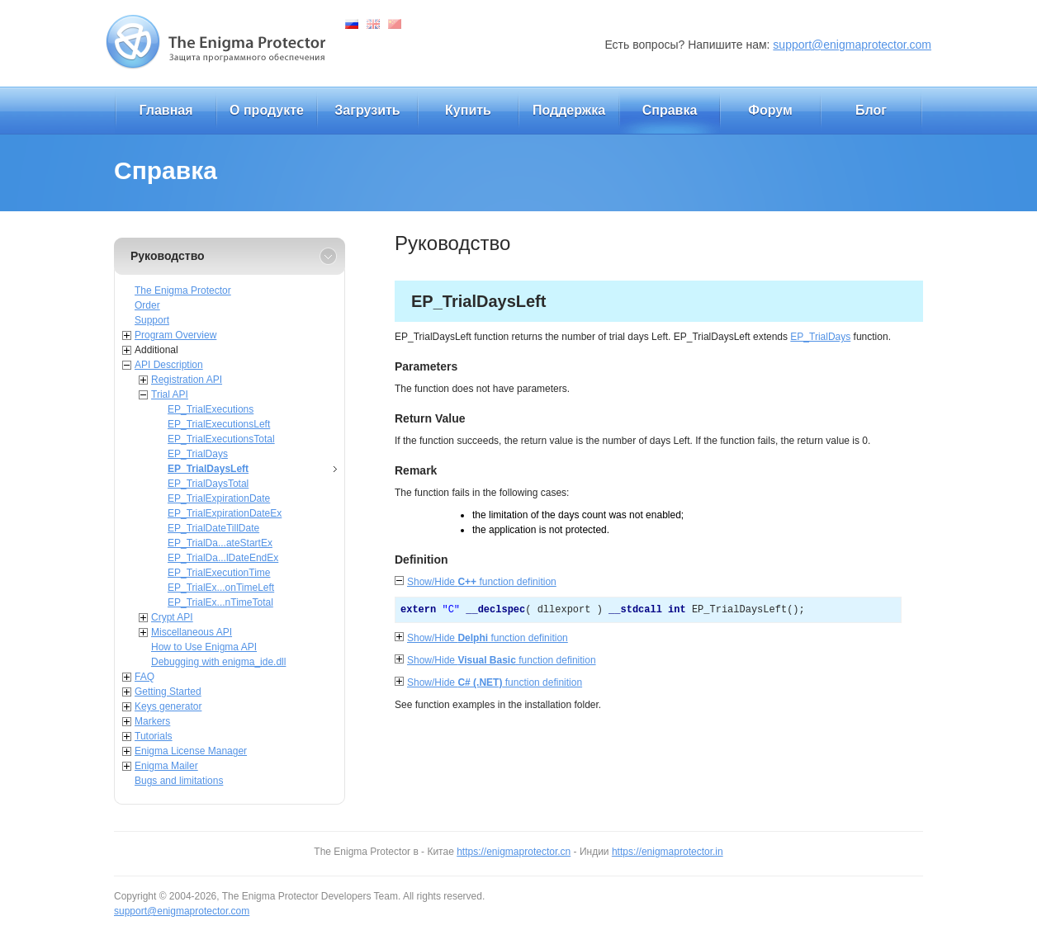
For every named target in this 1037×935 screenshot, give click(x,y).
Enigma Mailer (166, 766)
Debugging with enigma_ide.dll (218, 662)
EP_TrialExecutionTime (219, 572)
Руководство (167, 255)
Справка (670, 110)
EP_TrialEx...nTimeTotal (220, 602)
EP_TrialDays (198, 454)
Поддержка (569, 110)
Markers (152, 721)
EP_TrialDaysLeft (208, 469)
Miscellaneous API (191, 632)
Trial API (169, 394)
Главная (165, 110)
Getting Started (168, 691)
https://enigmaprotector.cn (514, 851)
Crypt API (172, 617)
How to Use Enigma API (204, 647)
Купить (468, 110)
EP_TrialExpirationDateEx (225, 513)
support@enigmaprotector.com (852, 44)
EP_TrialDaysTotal (208, 483)
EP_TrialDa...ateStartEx (220, 543)
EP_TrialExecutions (210, 409)
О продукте (267, 110)
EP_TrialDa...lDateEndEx (223, 558)
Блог (871, 110)
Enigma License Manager (191, 751)
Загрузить (367, 110)
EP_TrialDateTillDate (213, 528)
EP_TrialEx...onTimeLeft (221, 587)
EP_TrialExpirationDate (219, 498)
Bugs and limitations (179, 780)
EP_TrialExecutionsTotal (221, 439)
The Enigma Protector (183, 290)
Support (152, 320)
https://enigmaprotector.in (667, 851)
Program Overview (175, 335)
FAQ (144, 676)
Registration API (186, 379)
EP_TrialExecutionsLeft (219, 424)
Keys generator (168, 706)
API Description (169, 365)
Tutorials (154, 736)
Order (147, 305)
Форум (770, 110)
